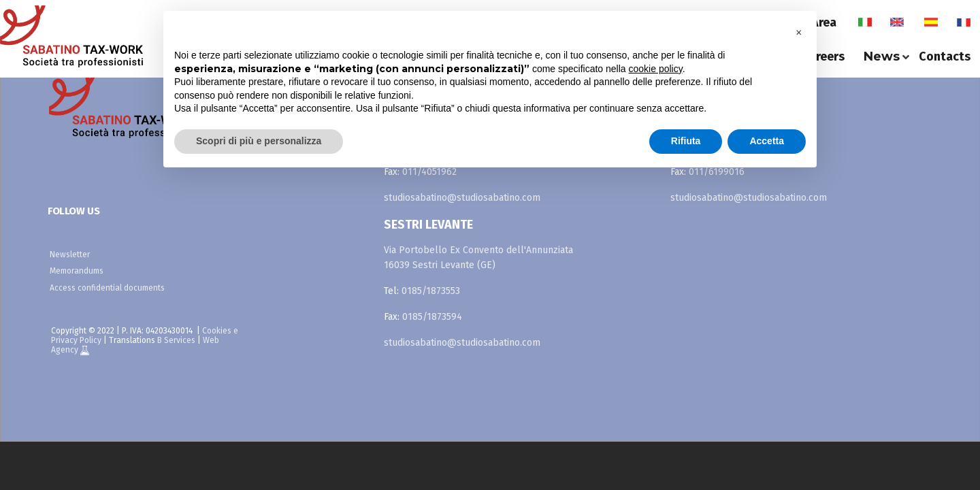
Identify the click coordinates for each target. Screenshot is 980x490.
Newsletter (70, 254)
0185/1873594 (432, 317)
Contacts (944, 56)
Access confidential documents (107, 288)
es (930, 22)
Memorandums (76, 271)
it (865, 22)
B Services (176, 340)
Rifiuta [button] (686, 140)
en (897, 22)
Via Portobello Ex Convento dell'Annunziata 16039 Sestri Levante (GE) (478, 257)
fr (963, 22)
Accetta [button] (766, 140)
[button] (799, 33)
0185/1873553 (431, 291)
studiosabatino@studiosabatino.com (462, 197)
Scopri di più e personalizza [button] (258, 140)
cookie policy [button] (656, 68)
